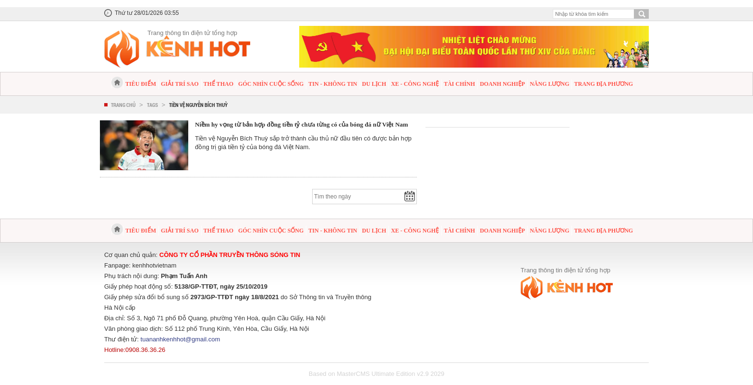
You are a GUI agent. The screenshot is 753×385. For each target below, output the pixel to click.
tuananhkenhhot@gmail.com (180, 339)
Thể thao (218, 84)
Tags (152, 104)
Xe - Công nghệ (415, 84)
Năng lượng (549, 84)
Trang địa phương (603, 84)
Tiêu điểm (140, 84)
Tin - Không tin (332, 84)
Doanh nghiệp (502, 84)
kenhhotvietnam (155, 265)
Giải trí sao (179, 84)
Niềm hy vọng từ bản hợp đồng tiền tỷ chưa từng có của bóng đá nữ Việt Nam (301, 124)
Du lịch (374, 84)
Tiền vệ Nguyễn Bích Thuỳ (198, 104)
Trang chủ (123, 104)
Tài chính (459, 84)
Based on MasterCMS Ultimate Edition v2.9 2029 (377, 373)
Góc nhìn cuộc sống (271, 84)
